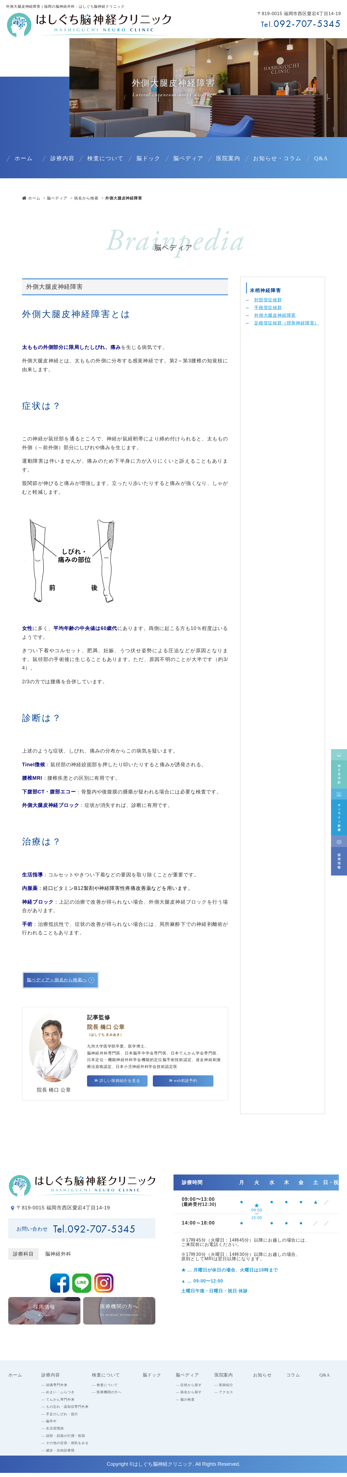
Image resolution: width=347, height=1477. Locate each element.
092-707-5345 (307, 23)
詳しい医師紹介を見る (117, 1084)
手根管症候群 (269, 309)
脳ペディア (57, 198)
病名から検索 (86, 198)
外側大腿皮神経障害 (277, 317)
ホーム (31, 198)
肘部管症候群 (269, 300)
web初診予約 (183, 1084)
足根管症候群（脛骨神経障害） (286, 330)
